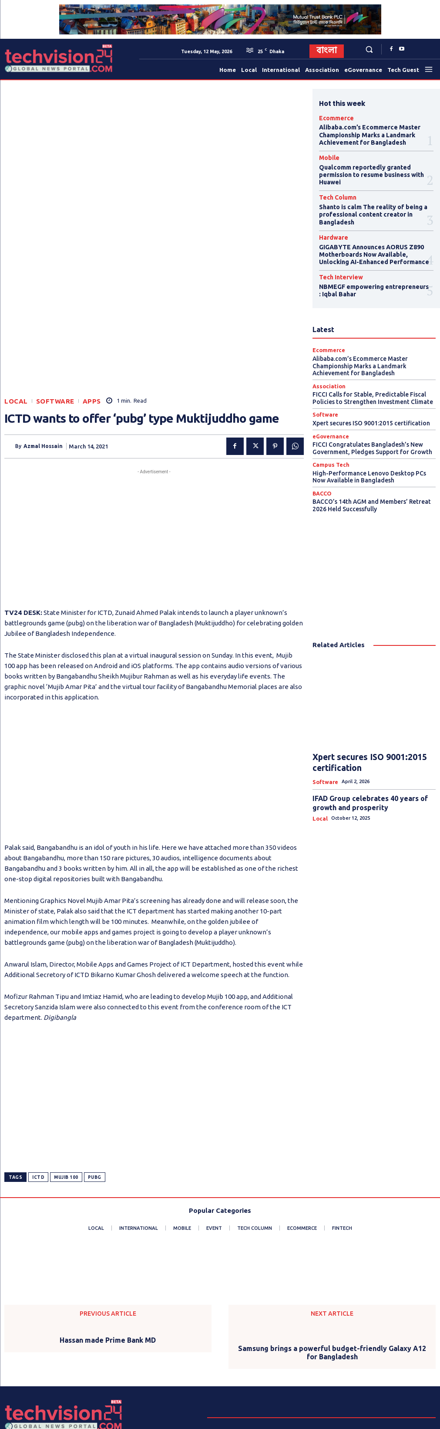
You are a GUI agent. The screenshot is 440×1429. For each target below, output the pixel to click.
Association (326, 360)
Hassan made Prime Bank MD (108, 1230)
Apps (92, 291)
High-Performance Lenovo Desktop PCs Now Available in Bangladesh (372, 446)
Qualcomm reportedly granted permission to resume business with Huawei (366, 167)
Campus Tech (328, 435)
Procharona (192, 1419)
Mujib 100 (66, 1067)
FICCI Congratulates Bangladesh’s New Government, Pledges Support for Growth (368, 419)
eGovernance (328, 408)
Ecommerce (332, 117)
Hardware (330, 222)
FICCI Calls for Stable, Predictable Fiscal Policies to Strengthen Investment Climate (371, 371)
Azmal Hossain (43, 336)
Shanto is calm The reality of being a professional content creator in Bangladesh (368, 202)
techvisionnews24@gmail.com (317, 1376)
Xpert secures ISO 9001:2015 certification (368, 395)
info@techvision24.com (316, 1365)
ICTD (38, 1067)
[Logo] (25, 58)
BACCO (320, 462)
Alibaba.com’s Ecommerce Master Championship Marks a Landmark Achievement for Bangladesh (362, 132)
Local (16, 291)
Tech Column (333, 187)
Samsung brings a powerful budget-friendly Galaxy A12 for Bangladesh (332, 1243)
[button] (369, 49)
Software (55, 291)
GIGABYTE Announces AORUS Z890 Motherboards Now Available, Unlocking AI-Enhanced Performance (373, 236)
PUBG (94, 1067)
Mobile (327, 152)
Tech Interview (336, 257)
